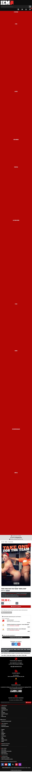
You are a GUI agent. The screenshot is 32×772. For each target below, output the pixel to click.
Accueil (2, 541)
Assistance (3, 707)
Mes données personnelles (6, 751)
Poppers (16, 12)
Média (16, 472)
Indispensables (16, 429)
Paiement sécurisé (4, 745)
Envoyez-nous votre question (16, 637)
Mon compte (3, 749)
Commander (3, 708)
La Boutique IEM (4, 709)
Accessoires (16, 220)
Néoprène (16, 139)
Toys (16, 304)
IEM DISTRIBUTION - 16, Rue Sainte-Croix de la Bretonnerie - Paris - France (16, 767)
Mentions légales (4, 713)
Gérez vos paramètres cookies (7, 759)
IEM (2, 711)
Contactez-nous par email (6, 721)
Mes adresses (4, 752)
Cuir (16, 23)
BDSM (16, 350)
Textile (16, 167)
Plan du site (3, 716)
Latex (16, 91)
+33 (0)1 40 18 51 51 (16, 666)
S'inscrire (28, 702)
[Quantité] (10, 603)
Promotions (3, 725)
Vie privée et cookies (5, 757)
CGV (2, 715)
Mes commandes (4, 753)
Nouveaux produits (5, 726)
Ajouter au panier (16, 606)
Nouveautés (10, 541)
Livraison (3, 712)
